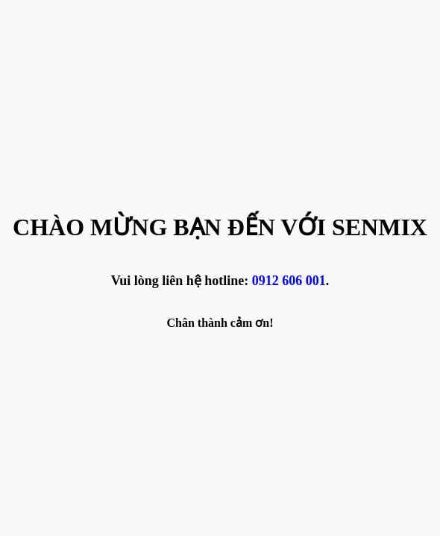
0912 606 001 (289, 280)
